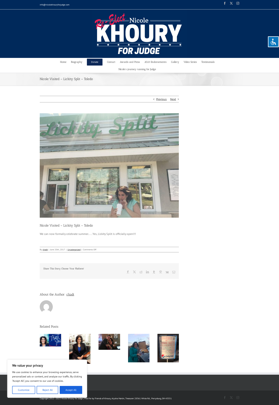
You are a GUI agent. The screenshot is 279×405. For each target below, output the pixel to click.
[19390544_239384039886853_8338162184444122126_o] (109, 165)
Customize (23, 390)
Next (173, 99)
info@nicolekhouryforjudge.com (54, 4)
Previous (161, 99)
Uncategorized (74, 249)
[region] (47, 379)
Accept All (70, 390)
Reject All (47, 390)
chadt (45, 249)
